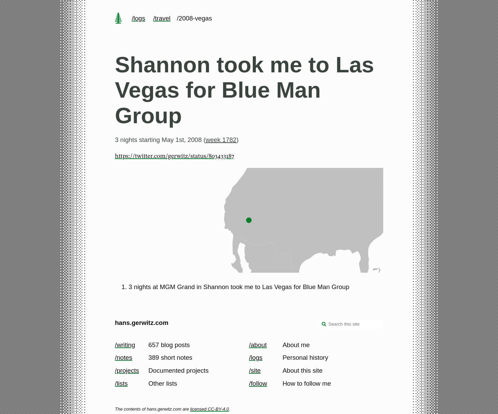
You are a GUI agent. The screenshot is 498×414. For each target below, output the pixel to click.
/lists (121, 383)
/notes (123, 357)
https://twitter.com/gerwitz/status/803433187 (174, 156)
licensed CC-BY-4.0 (209, 409)
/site (255, 370)
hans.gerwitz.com (141, 322)
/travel (161, 18)
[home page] (118, 19)
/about (258, 344)
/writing (125, 344)
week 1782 (221, 139)
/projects (127, 370)
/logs (138, 18)
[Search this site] (350, 324)
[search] (324, 324)
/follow (258, 383)
